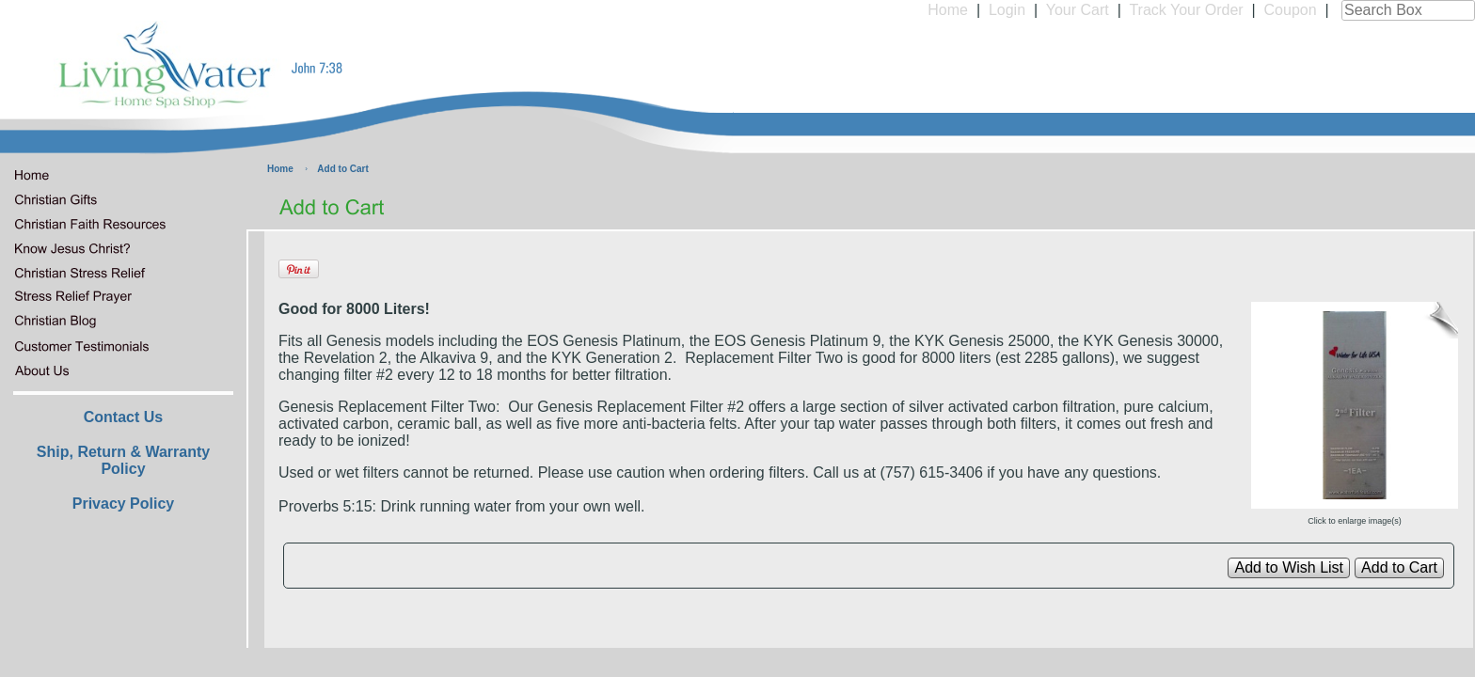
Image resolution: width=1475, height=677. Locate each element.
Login (1007, 10)
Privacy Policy (123, 504)
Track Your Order (1186, 10)
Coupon (1290, 10)
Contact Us (123, 417)
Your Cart (1077, 10)
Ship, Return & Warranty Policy (123, 460)
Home (948, 10)
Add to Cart (342, 169)
